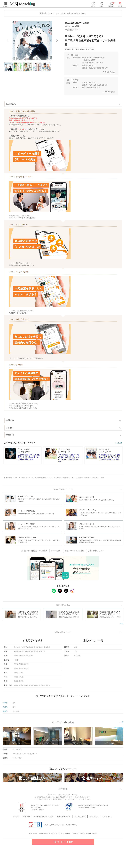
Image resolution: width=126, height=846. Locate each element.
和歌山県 (42, 652)
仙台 (75, 652)
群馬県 (48, 648)
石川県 (21, 674)
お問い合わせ (91, 814)
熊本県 (26, 686)
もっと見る (118, 443)
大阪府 (16, 652)
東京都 (16, 648)
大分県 (31, 686)
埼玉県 (32, 648)
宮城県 (21, 665)
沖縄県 (48, 686)
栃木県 (42, 648)
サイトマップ (104, 814)
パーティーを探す (63, 841)
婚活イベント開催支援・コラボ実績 (37, 551)
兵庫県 (26, 652)
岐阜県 (26, 657)
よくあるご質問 (78, 814)
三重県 (31, 657)
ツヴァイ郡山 (17, 759)
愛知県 (16, 657)
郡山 (75, 657)
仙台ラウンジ (17, 755)
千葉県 (27, 648)
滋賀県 (31, 652)
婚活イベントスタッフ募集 (74, 551)
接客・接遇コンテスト (94, 551)
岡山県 (16, 678)
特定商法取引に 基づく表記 (45, 814)
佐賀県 (21, 686)
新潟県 (16, 669)
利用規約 (29, 814)
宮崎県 (36, 686)
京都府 (21, 652)
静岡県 (21, 657)
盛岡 (75, 648)
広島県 (21, 678)
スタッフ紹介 (57, 551)
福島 (79, 657)
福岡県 (16, 686)
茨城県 (37, 648)
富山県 (16, 674)
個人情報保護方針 (64, 814)
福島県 (26, 665)
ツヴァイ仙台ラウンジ (29, 755)
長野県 (26, 669)
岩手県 (16, 665)
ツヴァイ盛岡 (17, 750)
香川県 (16, 682)
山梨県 (21, 669)
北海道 (16, 661)
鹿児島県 (42, 686)
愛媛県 (21, 682)
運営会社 (20, 814)
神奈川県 (22, 648)
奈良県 (36, 652)
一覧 (121, 624)
